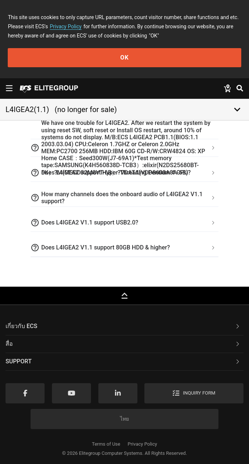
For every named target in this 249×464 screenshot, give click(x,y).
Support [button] (123, 361)
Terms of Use (106, 444)
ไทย (124, 419)
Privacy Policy (65, 26)
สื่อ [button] (123, 343)
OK (124, 57)
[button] (124, 148)
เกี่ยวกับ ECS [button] (123, 326)
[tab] (124, 148)
